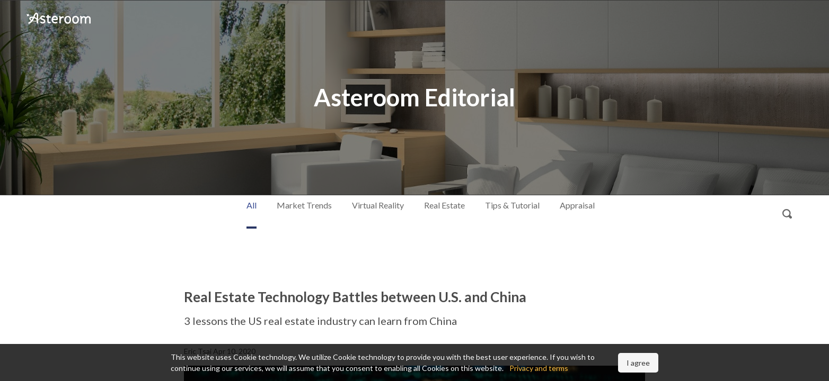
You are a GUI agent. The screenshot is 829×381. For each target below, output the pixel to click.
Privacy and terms (538, 368)
